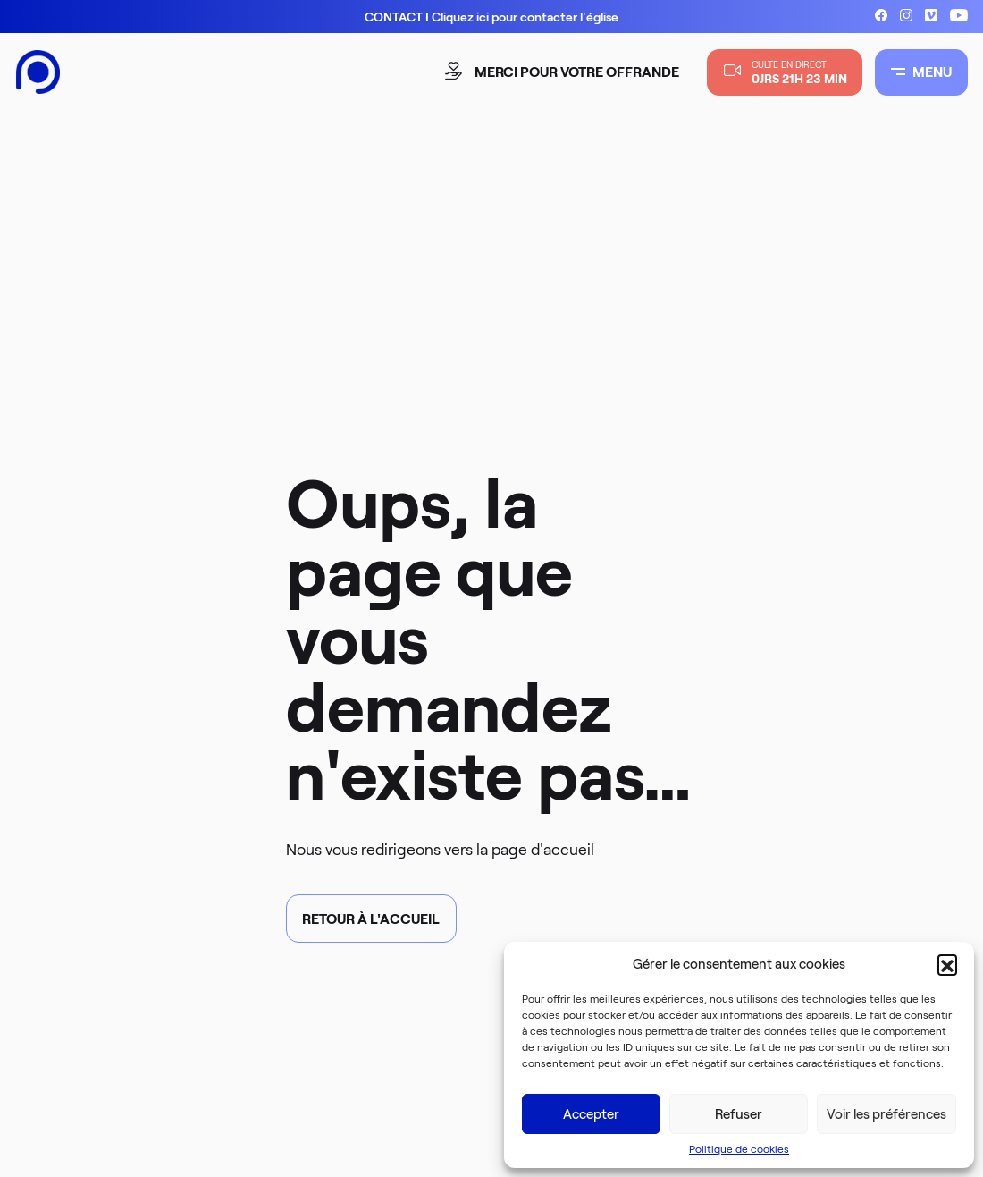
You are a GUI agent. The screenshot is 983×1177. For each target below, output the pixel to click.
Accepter (591, 1114)
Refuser (738, 1114)
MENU (921, 72)
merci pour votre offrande (564, 72)
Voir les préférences (886, 1114)
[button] (947, 964)
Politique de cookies (739, 1149)
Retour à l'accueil (371, 919)
